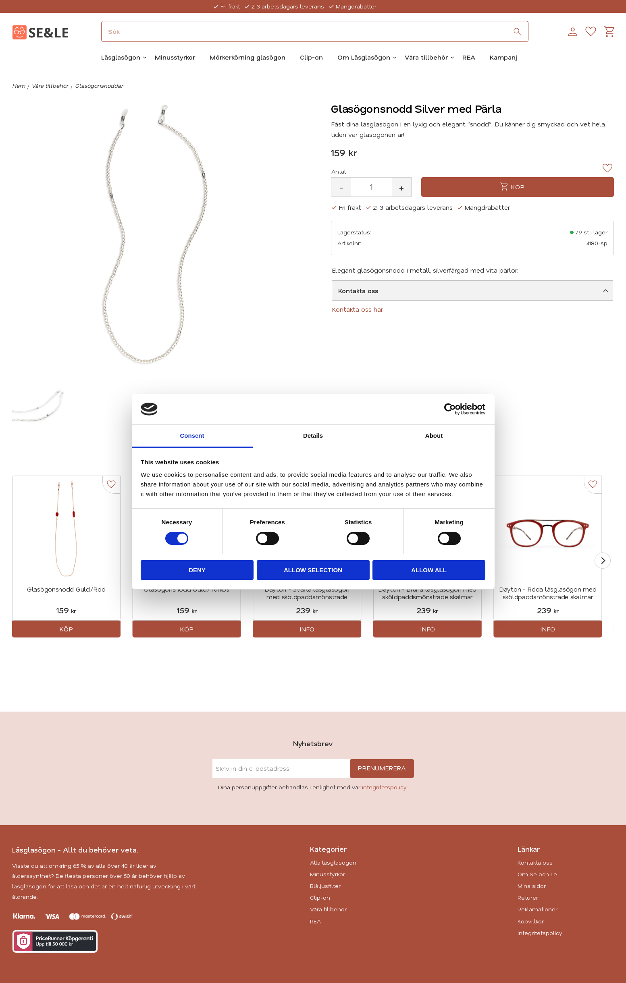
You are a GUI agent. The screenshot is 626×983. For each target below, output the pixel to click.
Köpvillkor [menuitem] (531, 921)
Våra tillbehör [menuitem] (426, 57)
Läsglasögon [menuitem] (120, 57)
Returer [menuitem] (528, 897)
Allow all (429, 570)
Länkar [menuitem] (529, 849)
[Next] (602, 561)
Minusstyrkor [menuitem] (175, 57)
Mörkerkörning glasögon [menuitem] (247, 57)
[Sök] (517, 32)
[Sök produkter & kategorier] (314, 31)
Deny (197, 570)
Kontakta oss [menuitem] (535, 862)
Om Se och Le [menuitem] (537, 874)
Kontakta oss (358, 290)
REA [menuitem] (468, 57)
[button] (591, 32)
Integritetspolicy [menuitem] (540, 933)
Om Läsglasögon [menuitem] (363, 57)
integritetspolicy (384, 787)
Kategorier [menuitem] (328, 849)
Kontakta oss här (357, 309)
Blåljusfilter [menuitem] (325, 886)
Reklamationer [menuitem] (537, 909)
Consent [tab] (192, 435)
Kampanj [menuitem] (503, 57)
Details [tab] (313, 435)
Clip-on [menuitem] (311, 57)
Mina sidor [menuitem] (532, 886)
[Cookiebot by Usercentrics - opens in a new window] (450, 409)
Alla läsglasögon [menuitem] (333, 862)
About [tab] (434, 435)
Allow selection (313, 570)
